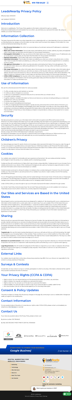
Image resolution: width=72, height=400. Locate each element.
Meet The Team (16, 375)
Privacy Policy (38, 396)
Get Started (15, 378)
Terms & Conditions (29, 396)
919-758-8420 (38, 3)
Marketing (14, 364)
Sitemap (45, 396)
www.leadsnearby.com (50, 367)
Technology (15, 367)
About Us (14, 372)
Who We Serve (15, 370)
